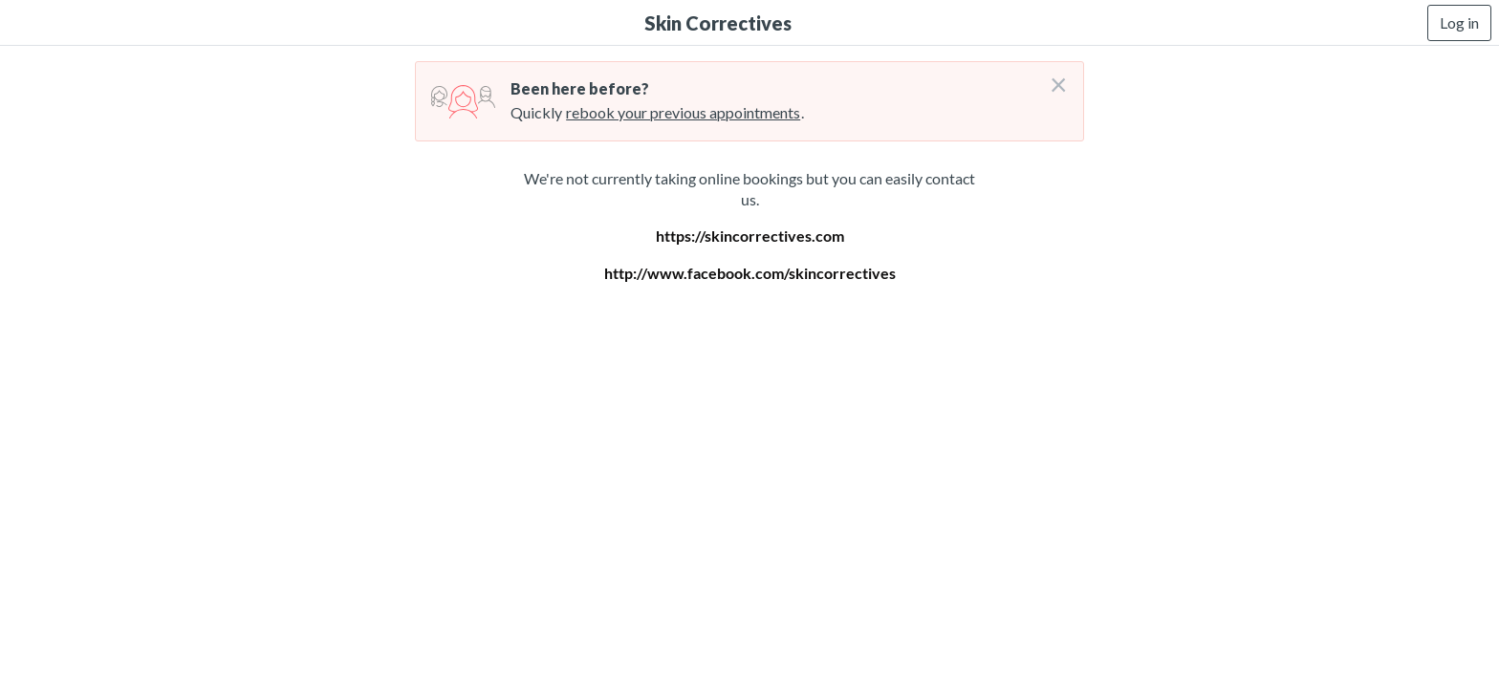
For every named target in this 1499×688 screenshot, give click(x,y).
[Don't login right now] (1052, 77)
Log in (1459, 22)
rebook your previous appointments (683, 112)
